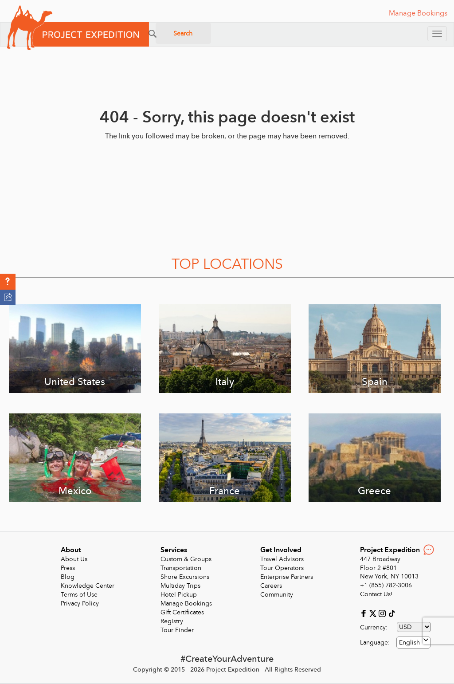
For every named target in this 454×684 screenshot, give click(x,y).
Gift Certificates (182, 612)
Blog (67, 577)
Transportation (180, 568)
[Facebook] (364, 613)
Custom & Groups (185, 559)
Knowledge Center (87, 586)
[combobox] (413, 643)
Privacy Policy (80, 603)
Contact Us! (376, 594)
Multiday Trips (180, 586)
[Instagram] (383, 613)
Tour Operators (282, 568)
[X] (374, 613)
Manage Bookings (186, 603)
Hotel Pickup (178, 594)
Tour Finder (177, 630)
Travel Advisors (282, 559)
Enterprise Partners (286, 577)
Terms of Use (79, 594)
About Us (74, 559)
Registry (171, 621)
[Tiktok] (391, 613)
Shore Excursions (184, 577)
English (409, 642)
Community (276, 594)
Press (68, 568)
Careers (271, 586)
